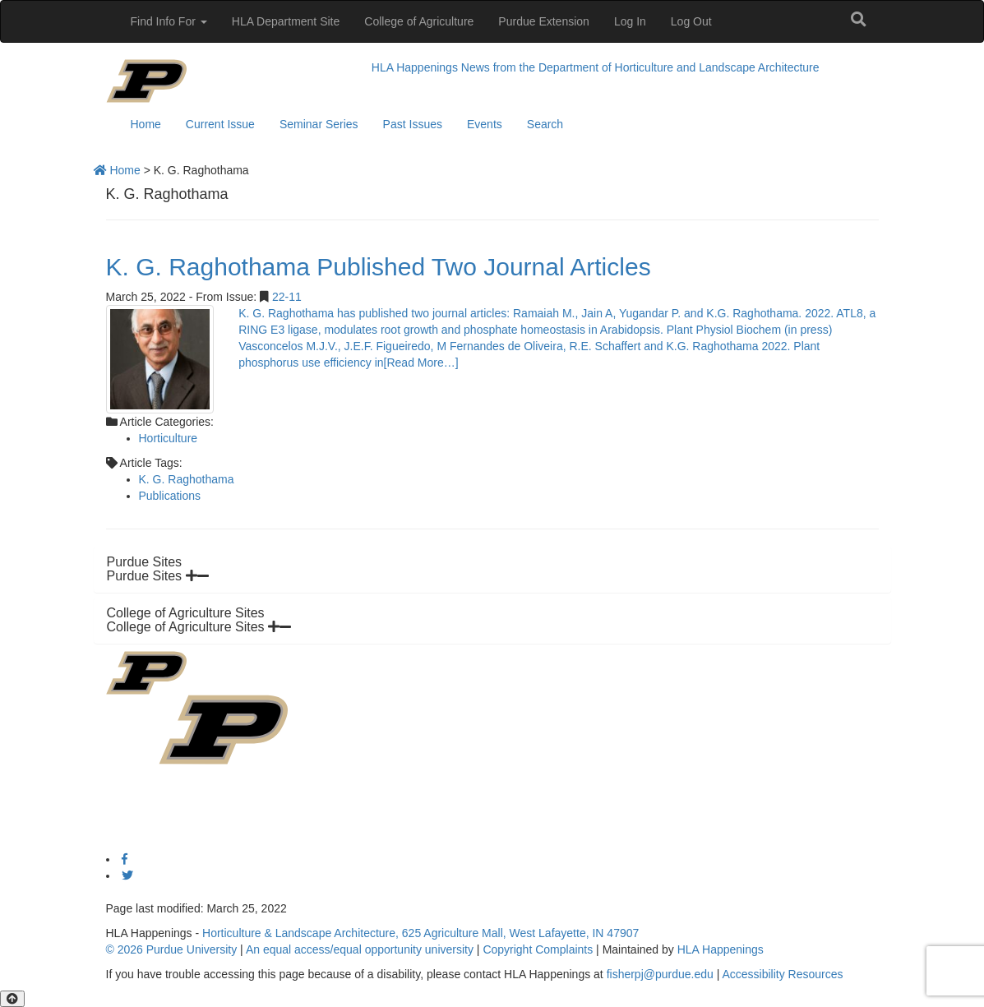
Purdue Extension (543, 21)
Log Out (691, 21)
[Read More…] (421, 362)
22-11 (287, 296)
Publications (170, 495)
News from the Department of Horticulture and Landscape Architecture (640, 67)
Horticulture (168, 438)
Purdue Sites (158, 576)
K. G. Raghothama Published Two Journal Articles (378, 266)
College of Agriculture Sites (199, 627)
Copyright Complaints (538, 949)
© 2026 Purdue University (172, 949)
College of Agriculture (419, 21)
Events (484, 124)
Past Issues (412, 124)
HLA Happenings (415, 67)
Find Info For (169, 21)
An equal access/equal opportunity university (360, 949)
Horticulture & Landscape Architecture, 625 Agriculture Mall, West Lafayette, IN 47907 (420, 933)
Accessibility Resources (782, 974)
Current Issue (220, 124)
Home (146, 124)
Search (545, 124)
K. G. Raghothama (186, 479)
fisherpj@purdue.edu (660, 974)
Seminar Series (318, 124)
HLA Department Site (286, 21)
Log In (630, 21)
